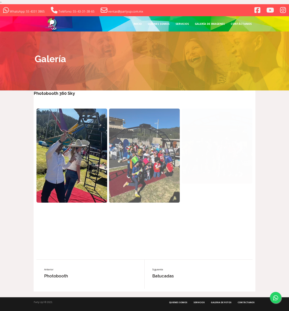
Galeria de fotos (221, 302)
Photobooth (56, 275)
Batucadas (163, 275)
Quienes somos (178, 302)
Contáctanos (246, 302)
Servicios (199, 302)
